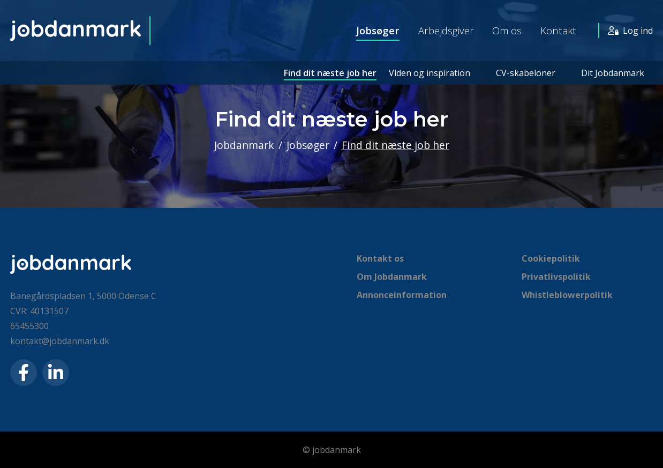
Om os (507, 30)
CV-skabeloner (525, 73)
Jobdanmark (244, 145)
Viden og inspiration (429, 73)
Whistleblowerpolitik (567, 295)
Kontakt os (380, 258)
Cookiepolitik (551, 258)
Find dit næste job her (330, 73)
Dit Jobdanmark (612, 73)
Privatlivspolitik (556, 277)
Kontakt (558, 30)
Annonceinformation (402, 295)
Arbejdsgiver (446, 30)
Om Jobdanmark (392, 277)
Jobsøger (378, 30)
